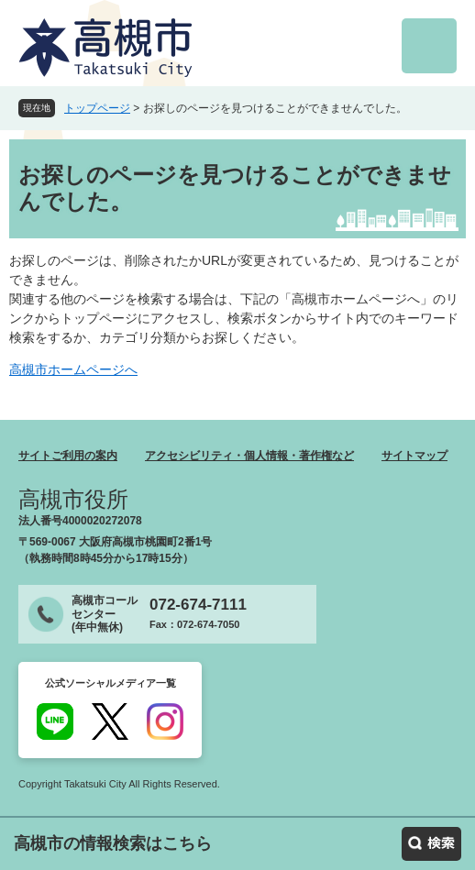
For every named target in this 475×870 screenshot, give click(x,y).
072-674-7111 (198, 604)
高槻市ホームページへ (73, 369)
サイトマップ (414, 455)
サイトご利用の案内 (67, 455)
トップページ (97, 108)
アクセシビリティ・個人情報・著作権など (249, 455)
